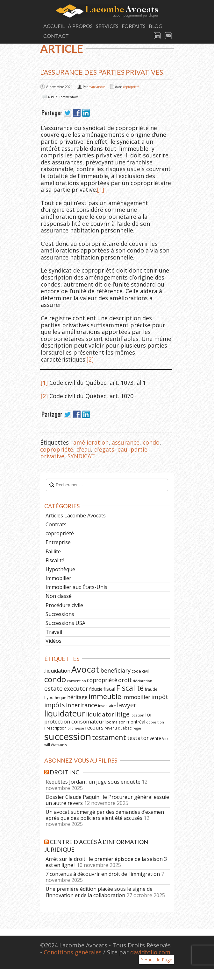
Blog (155, 26)
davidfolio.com (150, 952)
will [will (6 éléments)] (47, 744)
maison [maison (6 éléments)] (118, 721)
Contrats (56, 524)
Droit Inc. (65, 772)
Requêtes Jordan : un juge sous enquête (93, 781)
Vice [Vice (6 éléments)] (165, 738)
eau (122, 449)
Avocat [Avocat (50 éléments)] (85, 669)
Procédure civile (64, 605)
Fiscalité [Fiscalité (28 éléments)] (130, 688)
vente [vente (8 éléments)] (155, 738)
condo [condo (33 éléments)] (55, 679)
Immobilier (58, 578)
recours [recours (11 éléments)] (94, 727)
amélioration (91, 442)
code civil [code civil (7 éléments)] (140, 671)
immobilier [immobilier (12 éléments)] (136, 697)
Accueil (54, 26)
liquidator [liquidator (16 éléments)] (100, 714)
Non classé (59, 595)
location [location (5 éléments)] (137, 715)
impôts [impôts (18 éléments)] (54, 705)
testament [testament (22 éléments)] (109, 737)
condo (151, 442)
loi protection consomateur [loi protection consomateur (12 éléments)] (98, 718)
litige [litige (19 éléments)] (122, 714)
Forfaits (134, 26)
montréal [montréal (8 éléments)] (135, 722)
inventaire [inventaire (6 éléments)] (107, 705)
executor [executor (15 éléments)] (76, 688)
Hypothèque (60, 569)
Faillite (53, 551)
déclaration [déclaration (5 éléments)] (142, 681)
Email (168, 36)
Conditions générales (73, 952)
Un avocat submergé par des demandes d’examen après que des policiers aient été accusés (105, 814)
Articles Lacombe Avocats (76, 515)
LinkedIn (157, 36)
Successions (60, 614)
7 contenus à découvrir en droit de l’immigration (103, 873)
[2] (90, 359)
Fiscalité (55, 560)
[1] (100, 189)
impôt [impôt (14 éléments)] (159, 697)
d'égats (104, 449)
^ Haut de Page (156, 960)
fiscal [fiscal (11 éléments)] (109, 688)
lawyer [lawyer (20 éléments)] (127, 704)
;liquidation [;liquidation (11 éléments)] (57, 670)
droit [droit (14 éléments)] (125, 680)
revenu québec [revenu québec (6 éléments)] (118, 727)
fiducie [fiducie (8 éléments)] (96, 689)
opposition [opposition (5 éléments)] (155, 722)
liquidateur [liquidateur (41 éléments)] (64, 713)
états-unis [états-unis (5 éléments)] (59, 745)
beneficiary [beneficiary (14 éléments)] (115, 670)
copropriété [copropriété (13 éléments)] (102, 680)
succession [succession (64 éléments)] (67, 736)
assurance (125, 442)
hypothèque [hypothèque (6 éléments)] (55, 697)
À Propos (80, 26)
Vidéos (53, 640)
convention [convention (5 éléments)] (76, 681)
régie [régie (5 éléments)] (136, 728)
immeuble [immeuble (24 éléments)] (105, 696)
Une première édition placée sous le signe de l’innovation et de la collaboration (99, 891)
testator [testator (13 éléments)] (138, 738)
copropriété (131, 87)
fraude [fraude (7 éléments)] (151, 689)
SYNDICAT (81, 456)
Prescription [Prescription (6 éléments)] (55, 727)
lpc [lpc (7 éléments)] (108, 722)
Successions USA (65, 622)
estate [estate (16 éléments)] (53, 688)
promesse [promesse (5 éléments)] (76, 728)
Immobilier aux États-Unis (76, 587)
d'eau (83, 449)
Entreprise (58, 542)
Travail (54, 631)
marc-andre (97, 87)
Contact (56, 36)
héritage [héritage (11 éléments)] (77, 697)
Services (107, 26)
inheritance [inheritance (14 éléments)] (81, 705)
